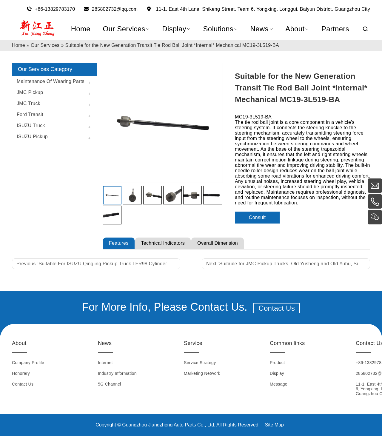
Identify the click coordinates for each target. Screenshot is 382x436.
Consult (257, 217)
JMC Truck (28, 103)
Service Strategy (200, 362)
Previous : (97, 263)
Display (277, 373)
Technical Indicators (163, 243)
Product (277, 362)
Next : (282, 263)
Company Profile (28, 362)
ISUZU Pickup (32, 136)
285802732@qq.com (115, 9)
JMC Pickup (30, 92)
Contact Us (276, 308)
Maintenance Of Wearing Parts (50, 81)
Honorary (21, 373)
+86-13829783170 (55, 9)
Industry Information (117, 373)
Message (278, 384)
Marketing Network (202, 373)
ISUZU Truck (31, 125)
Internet (105, 362)
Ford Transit (30, 114)
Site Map (274, 424)
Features (119, 243)
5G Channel (109, 384)
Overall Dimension (217, 243)
